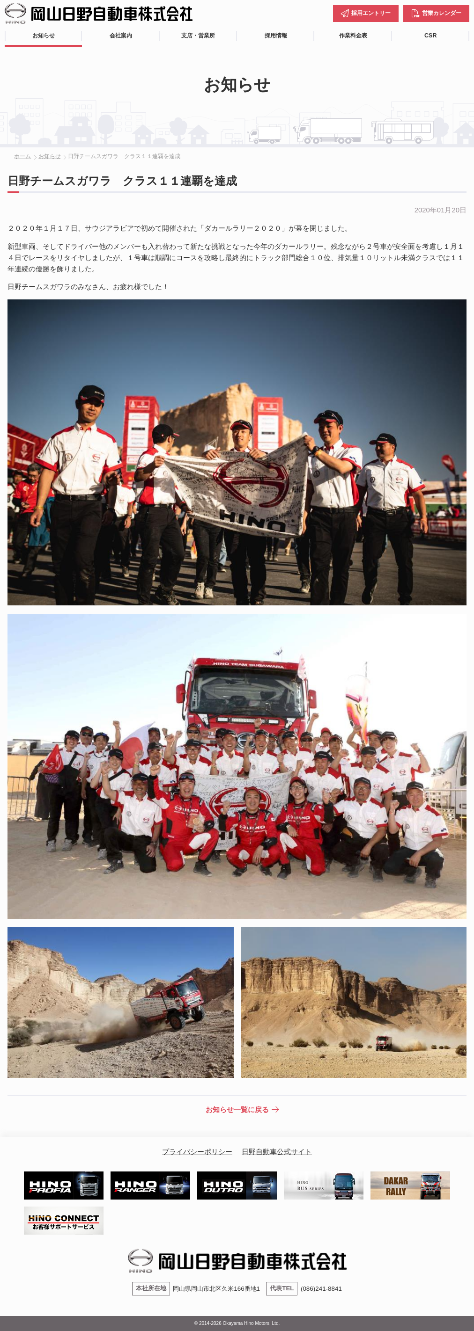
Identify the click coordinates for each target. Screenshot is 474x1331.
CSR (430, 35)
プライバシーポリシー (197, 1152)
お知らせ (43, 35)
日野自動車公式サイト (277, 1152)
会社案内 (121, 35)
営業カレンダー (441, 13)
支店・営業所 (198, 35)
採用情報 (276, 35)
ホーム (22, 156)
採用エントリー (371, 13)
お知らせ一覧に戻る (237, 1109)
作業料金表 (353, 35)
